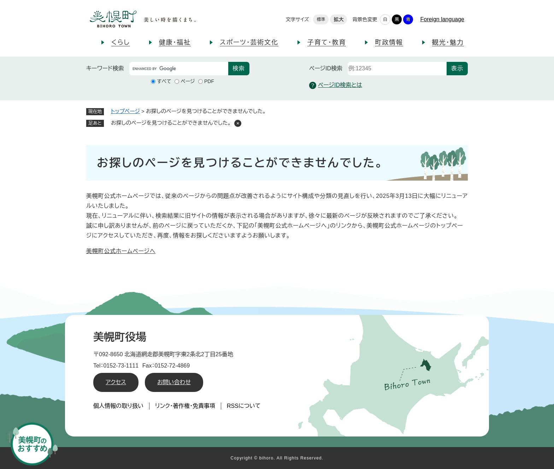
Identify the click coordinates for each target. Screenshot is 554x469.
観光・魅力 (448, 42)
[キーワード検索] (178, 68)
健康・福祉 (175, 42)
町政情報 (389, 42)
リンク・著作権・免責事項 (185, 406)
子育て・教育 (326, 42)
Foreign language (442, 19)
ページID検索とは (335, 85)
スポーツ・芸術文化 (249, 42)
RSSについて (244, 406)
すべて (164, 81)
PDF (209, 81)
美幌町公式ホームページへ (120, 251)
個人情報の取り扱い (118, 406)
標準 (321, 19)
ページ (188, 81)
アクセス (116, 382)
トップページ (125, 111)
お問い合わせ (174, 382)
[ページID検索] (397, 68)
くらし (120, 42)
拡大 (338, 19)
